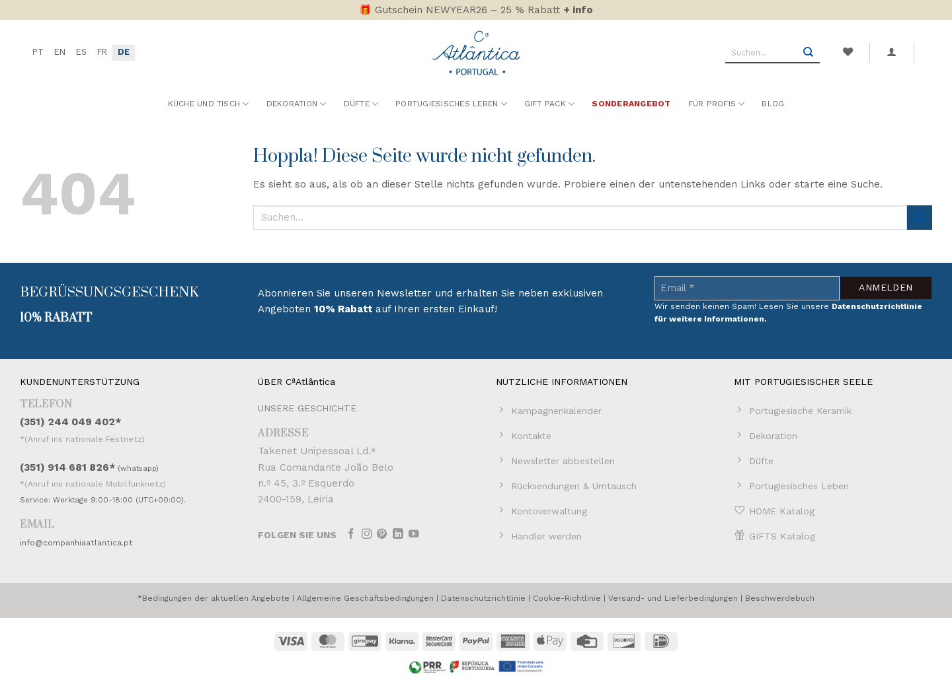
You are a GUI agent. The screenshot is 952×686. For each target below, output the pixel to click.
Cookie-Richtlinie (567, 598)
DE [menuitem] (124, 52)
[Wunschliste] (847, 52)
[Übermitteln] (808, 52)
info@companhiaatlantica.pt (76, 542)
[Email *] (747, 288)
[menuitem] (38, 53)
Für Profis (716, 104)
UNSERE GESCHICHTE (307, 408)
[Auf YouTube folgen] (414, 535)
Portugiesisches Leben (451, 104)
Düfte (361, 104)
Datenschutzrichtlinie (483, 598)
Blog (773, 103)
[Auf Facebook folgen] (351, 535)
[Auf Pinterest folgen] (382, 535)
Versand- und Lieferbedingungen (673, 598)
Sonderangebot (631, 103)
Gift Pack (549, 104)
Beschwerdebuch (779, 598)
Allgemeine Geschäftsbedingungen (365, 598)
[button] (891, 52)
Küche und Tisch (208, 104)
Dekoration (296, 104)
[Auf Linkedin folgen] (398, 535)
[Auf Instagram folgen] (367, 535)
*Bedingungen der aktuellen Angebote (214, 598)
